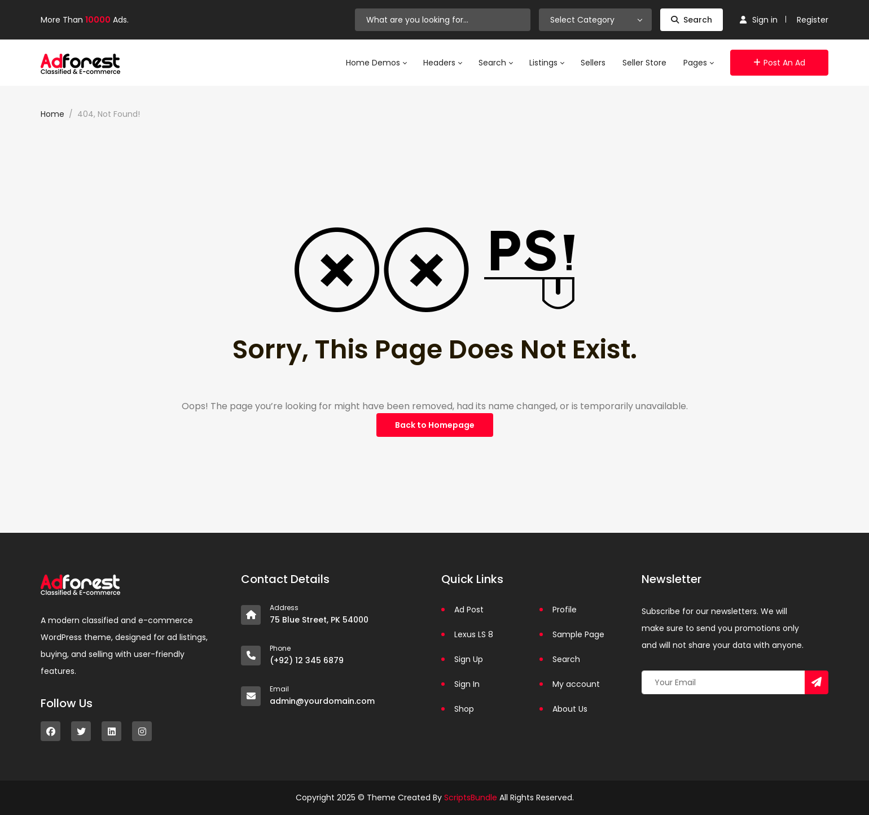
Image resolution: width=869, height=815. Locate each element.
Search (691, 19)
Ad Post (469, 609)
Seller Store (644, 62)
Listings (546, 63)
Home (52, 114)
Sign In (467, 684)
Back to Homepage (435, 425)
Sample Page (578, 634)
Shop (464, 709)
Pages (698, 63)
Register (812, 19)
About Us (569, 709)
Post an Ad (779, 62)
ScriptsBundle (470, 797)
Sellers (593, 62)
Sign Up (468, 659)
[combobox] (595, 19)
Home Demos (376, 63)
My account (576, 684)
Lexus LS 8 (473, 634)
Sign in (759, 19)
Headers (442, 63)
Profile (564, 609)
